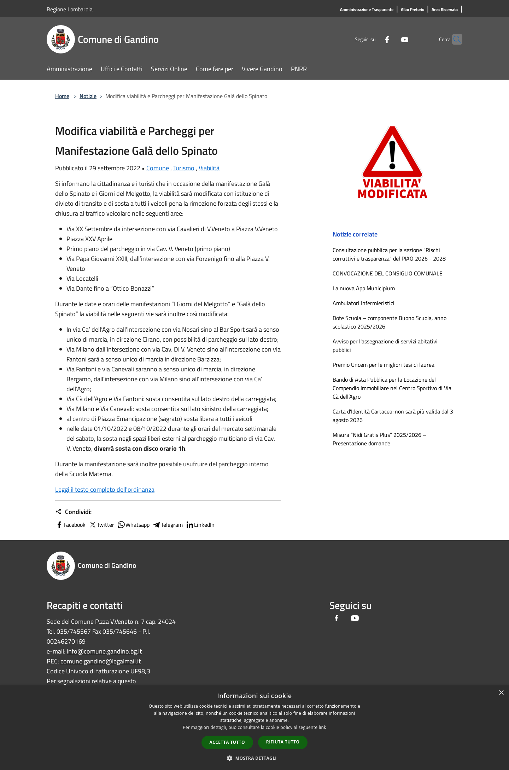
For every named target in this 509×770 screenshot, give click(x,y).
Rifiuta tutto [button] (283, 742)
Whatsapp (133, 524)
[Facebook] (373, 39)
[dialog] (254, 727)
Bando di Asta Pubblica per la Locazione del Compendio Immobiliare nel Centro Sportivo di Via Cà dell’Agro (392, 388)
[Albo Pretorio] (412, 9)
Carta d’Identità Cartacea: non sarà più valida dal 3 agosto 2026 (393, 415)
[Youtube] (391, 39)
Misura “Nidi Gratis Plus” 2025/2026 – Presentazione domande (379, 438)
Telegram (167, 524)
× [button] (501, 693)
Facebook (70, 524)
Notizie (88, 96)
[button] (254, 758)
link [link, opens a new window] (322, 727)
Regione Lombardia (70, 9)
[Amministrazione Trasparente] (366, 9)
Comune (157, 168)
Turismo (183, 168)
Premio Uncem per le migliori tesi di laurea (383, 364)
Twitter (101, 524)
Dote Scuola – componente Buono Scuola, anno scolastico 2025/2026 (389, 322)
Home (62, 96)
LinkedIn (200, 524)
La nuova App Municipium (364, 288)
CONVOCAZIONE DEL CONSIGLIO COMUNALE (388, 273)
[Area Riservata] (445, 9)
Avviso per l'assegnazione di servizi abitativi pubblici (385, 345)
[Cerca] (453, 39)
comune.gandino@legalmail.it (100, 661)
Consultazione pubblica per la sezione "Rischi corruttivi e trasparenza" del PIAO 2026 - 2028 (389, 254)
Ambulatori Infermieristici (363, 303)
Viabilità (209, 168)
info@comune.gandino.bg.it (104, 651)
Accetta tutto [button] (227, 742)
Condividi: (73, 512)
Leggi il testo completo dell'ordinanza (104, 489)
